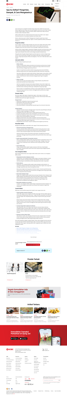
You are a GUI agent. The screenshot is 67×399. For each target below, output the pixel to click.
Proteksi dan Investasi (28, 363)
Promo (7, 376)
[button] (59, 380)
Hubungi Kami (27, 382)
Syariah (35, 4)
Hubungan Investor (46, 361)
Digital (39, 4)
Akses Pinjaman (8, 363)
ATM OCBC (35, 359)
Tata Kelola (45, 363)
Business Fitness (8, 368)
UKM (28, 4)
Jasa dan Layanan (9, 378)
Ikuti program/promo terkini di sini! (34, 241)
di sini (14, 393)
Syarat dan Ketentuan (19, 376)
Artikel (43, 4)
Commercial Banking (19, 358)
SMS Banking (36, 367)
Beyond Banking (8, 366)
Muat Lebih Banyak (33, 237)
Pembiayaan (26, 359)
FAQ (16, 378)
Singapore (57, 3)
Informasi (44, 358)
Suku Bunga (8, 383)
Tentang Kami (47, 4)
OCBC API (35, 372)
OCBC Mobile (36, 358)
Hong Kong (57, 8)
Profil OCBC (45, 359)
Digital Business (8, 364)
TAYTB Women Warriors (10, 359)
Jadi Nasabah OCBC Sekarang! (33, 244)
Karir (16, 380)
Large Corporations (18, 359)
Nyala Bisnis (8, 358)
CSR (43, 364)
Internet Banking (36, 364)
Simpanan (26, 358)
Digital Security (18, 383)
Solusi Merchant (36, 369)
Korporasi (31, 4)
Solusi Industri (18, 368)
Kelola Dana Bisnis (9, 361)
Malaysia (56, 6)
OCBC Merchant (36, 371)
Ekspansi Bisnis (18, 361)
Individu (24, 4)
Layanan (26, 361)
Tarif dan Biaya (8, 380)
